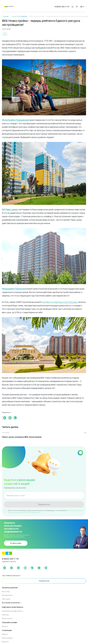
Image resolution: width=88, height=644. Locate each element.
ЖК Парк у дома (9, 209)
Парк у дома (6, 599)
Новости (5, 634)
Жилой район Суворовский (15, 120)
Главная (5, 16)
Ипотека (5, 626)
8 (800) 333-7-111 (62, 6)
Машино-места (7, 618)
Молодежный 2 (7, 595)
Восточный (6, 591)
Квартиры (5, 615)
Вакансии (5, 642)
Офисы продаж (7, 638)
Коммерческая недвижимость (12, 611)
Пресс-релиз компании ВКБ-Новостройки (22, 437)
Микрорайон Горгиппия (13, 288)
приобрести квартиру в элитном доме (59, 302)
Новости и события (19, 16)
